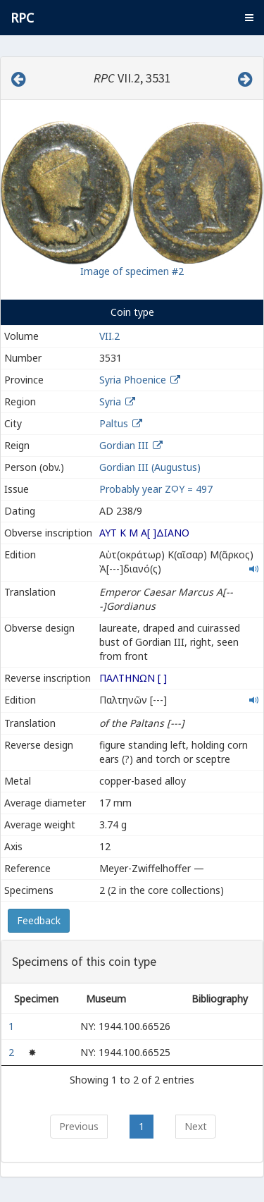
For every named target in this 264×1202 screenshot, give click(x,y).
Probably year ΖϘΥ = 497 (156, 489)
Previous (79, 1126)
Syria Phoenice (132, 379)
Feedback (39, 920)
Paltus (113, 423)
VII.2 (109, 336)
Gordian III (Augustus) (150, 467)
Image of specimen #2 (132, 271)
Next (195, 1126)
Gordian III (124, 445)
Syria (110, 401)
